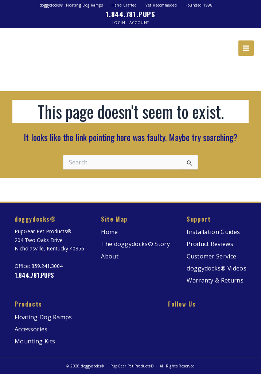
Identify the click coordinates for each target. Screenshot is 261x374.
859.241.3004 (47, 265)
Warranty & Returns (215, 280)
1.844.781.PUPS (130, 14)
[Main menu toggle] (246, 48)
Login (118, 22)
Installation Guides (213, 232)
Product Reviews (210, 244)
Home (109, 232)
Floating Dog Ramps (43, 317)
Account (139, 22)
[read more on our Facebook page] (186, 318)
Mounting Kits (35, 341)
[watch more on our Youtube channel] (228, 318)
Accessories (31, 329)
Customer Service (211, 256)
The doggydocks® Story (135, 244)
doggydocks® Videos (216, 268)
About (109, 256)
